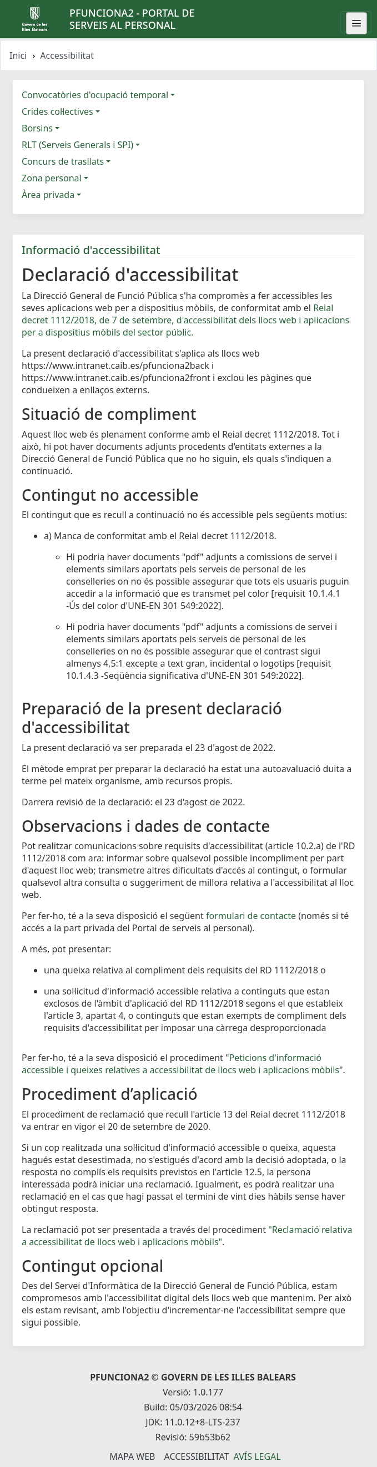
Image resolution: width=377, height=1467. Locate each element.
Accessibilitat (196, 1456)
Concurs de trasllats (63, 161)
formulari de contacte (251, 916)
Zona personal (52, 178)
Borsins (37, 128)
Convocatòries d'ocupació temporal (95, 95)
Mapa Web (132, 1456)
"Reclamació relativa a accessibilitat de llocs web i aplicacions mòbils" (187, 1236)
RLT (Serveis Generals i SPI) (77, 145)
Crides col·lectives (57, 111)
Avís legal (257, 1456)
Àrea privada (48, 195)
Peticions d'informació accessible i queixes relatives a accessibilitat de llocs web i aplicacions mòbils (180, 1064)
